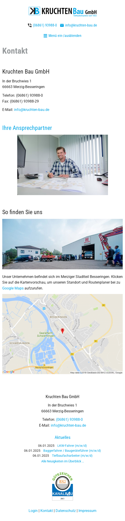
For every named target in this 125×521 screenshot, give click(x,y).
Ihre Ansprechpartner (27, 127)
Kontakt (46, 511)
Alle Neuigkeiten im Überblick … (62, 461)
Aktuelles (63, 437)
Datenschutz (66, 511)
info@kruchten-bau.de (81, 25)
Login (33, 511)
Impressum (87, 511)
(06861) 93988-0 (45, 25)
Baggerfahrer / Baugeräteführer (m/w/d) (72, 450)
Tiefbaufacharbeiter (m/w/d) (72, 455)
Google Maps (13, 288)
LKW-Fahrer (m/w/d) (72, 445)
